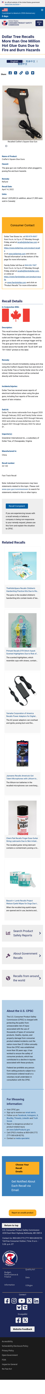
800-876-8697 (31, 253)
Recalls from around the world (22, 995)
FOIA (4, 1376)
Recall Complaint (17, 522)
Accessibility (7, 1358)
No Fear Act (7, 1385)
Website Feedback (22, 1345)
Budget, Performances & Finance (11, 1291)
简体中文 (30, 61)
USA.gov (29, 1302)
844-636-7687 (31, 282)
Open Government (10, 1371)
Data (27, 1294)
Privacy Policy (8, 1367)
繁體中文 (22, 64)
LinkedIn (25, 1135)
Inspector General (9, 1381)
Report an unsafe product (22, 1229)
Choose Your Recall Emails (22, 1185)
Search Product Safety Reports (19, 950)
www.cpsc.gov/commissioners (15, 506)
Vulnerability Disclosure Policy (15, 1362)
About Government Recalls (21, 972)
